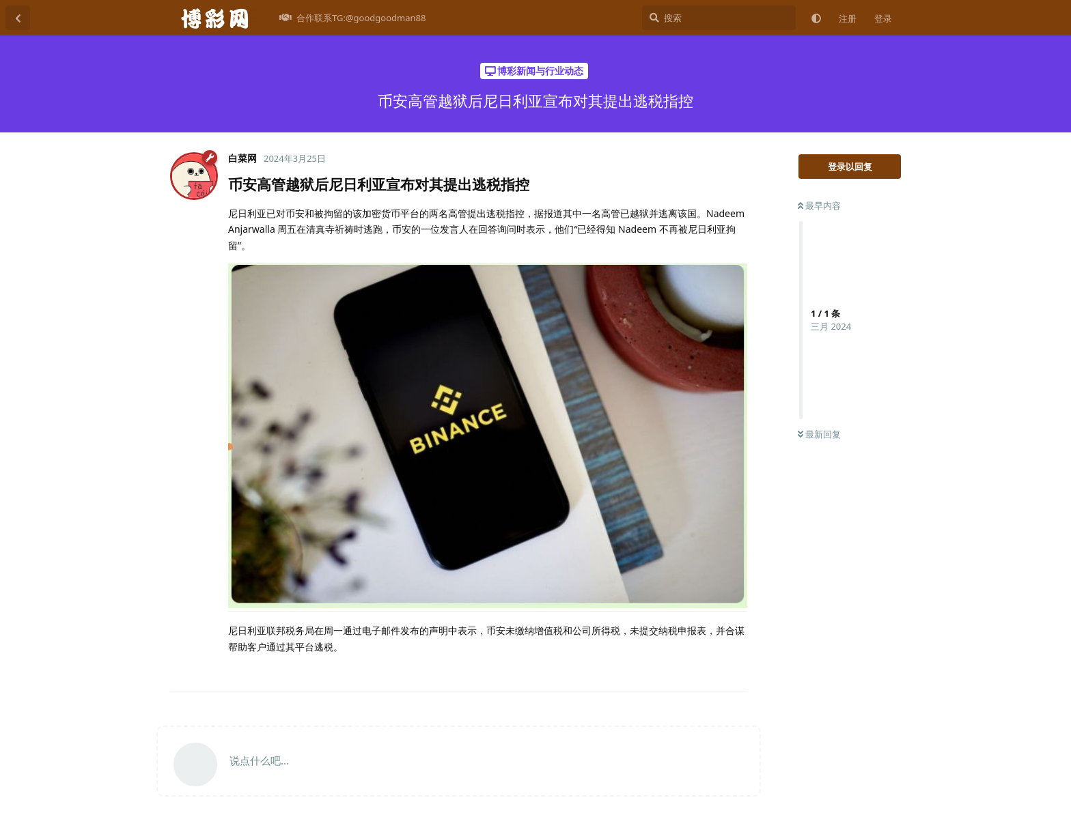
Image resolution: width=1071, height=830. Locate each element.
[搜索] (719, 17)
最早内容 (819, 205)
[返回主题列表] (17, 17)
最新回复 (819, 434)
